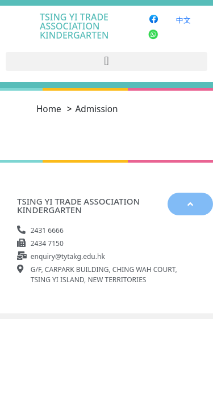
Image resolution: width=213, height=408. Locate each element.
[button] (106, 61)
